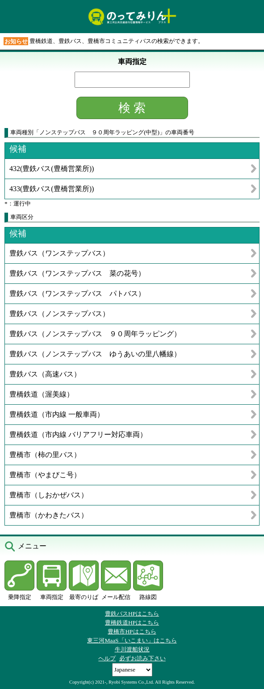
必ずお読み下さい (142, 658)
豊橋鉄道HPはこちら (132, 622)
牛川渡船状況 (132, 649)
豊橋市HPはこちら (132, 631)
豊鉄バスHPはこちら (132, 613)
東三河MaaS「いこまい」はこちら (131, 640)
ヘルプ (107, 658)
